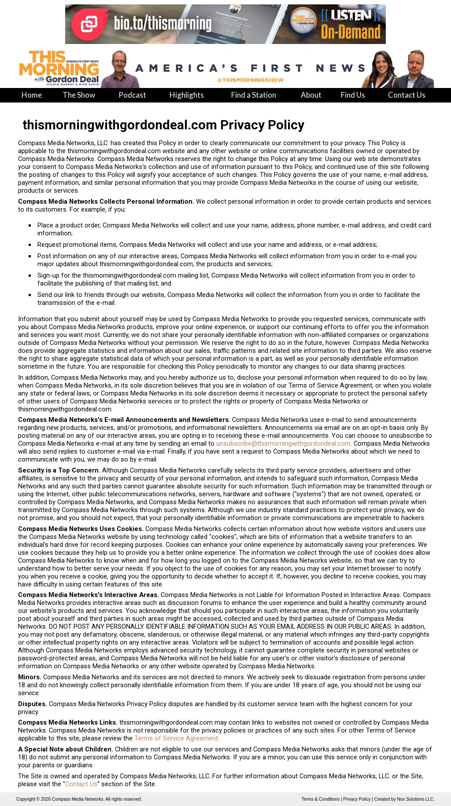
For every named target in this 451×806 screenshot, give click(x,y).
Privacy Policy (356, 799)
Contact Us (81, 784)
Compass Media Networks (78, 799)
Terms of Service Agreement (176, 738)
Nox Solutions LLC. (416, 799)
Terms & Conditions (320, 799)
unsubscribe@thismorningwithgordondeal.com (283, 443)
